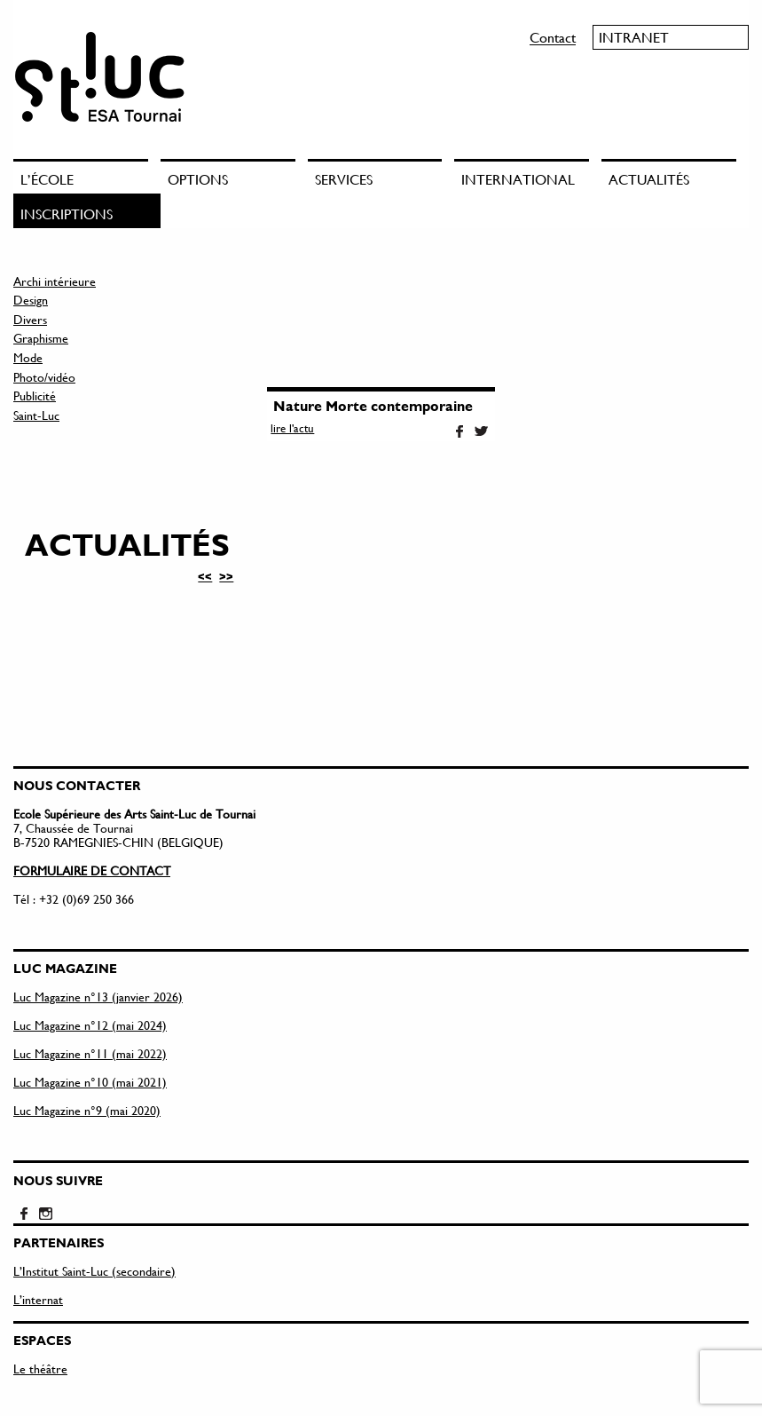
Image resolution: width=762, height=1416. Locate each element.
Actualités (649, 179)
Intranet (634, 37)
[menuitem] (87, 176)
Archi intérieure (54, 281)
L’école (47, 179)
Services (344, 179)
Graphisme (40, 337)
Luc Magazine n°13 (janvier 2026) (98, 996)
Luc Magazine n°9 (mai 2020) (87, 1110)
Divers (30, 319)
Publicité (34, 395)
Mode (28, 357)
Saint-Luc (36, 415)
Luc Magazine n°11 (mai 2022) (90, 1053)
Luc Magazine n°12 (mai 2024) (90, 1025)
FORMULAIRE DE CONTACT (91, 870)
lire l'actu (292, 428)
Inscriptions (66, 213)
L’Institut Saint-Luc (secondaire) (94, 1271)
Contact (553, 37)
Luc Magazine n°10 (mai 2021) (90, 1081)
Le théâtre (40, 1368)
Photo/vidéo (44, 377)
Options (198, 179)
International (518, 179)
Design (30, 299)
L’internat (38, 1299)
